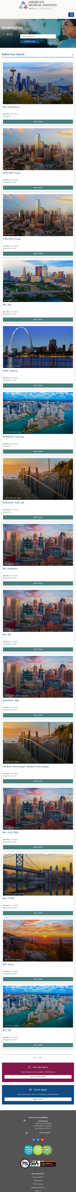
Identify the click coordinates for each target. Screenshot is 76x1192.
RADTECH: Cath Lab (13, 436)
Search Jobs (30, 41)
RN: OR (7, 304)
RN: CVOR (8, 898)
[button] (71, 14)
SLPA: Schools (10, 370)
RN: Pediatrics (10, 568)
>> (73, 1057)
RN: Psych (8, 964)
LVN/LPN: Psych (11, 172)
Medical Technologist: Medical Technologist (26, 766)
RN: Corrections (11, 106)
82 (40, 1057)
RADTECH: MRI (11, 700)
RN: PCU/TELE (11, 832)
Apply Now (38, 122)
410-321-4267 (44, 1133)
